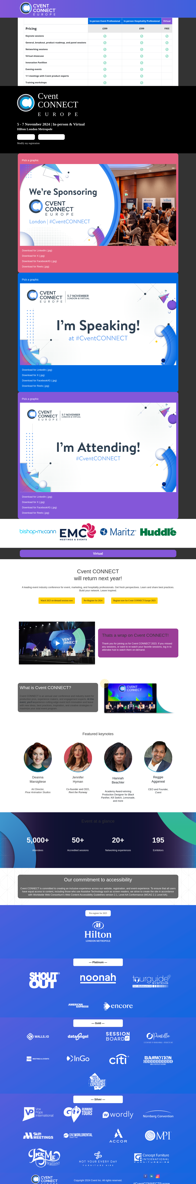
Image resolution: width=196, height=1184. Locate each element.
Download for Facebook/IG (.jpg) (39, 265)
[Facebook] (145, 1181)
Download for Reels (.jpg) (35, 270)
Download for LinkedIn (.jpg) (37, 254)
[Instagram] (158, 1181)
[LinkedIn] (152, 1181)
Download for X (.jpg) (33, 260)
